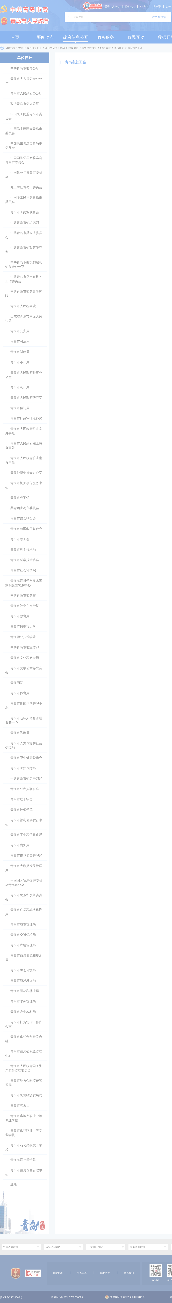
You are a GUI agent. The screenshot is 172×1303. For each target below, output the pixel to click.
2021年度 (105, 48)
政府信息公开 (34, 48)
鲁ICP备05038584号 (11, 1297)
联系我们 (129, 1272)
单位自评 (119, 48)
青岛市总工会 (135, 48)
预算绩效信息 (89, 48)
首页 (20, 48)
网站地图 (58, 1272)
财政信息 (73, 48)
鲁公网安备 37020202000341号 (125, 1297)
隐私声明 (105, 1272)
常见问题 (82, 1272)
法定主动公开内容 (55, 48)
